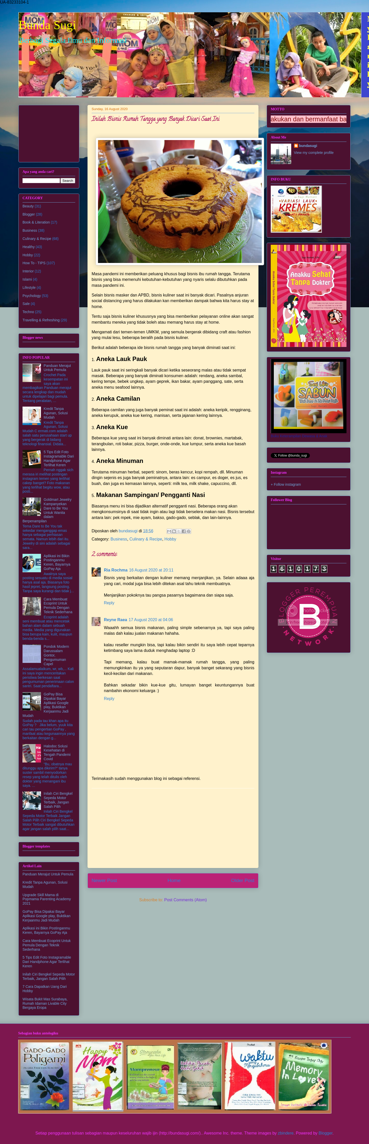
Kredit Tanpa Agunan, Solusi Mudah (56, 413)
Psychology (32, 296)
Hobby (170, 539)
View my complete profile (314, 153)
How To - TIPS (34, 263)
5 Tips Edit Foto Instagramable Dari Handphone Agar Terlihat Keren (59, 458)
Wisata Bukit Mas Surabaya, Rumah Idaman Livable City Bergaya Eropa (45, 1003)
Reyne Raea (115, 620)
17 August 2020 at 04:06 (151, 620)
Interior (28, 271)
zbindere (286, 1133)
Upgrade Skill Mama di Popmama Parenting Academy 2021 (47, 899)
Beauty (28, 206)
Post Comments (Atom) (185, 900)
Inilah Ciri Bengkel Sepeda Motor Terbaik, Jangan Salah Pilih (58, 799)
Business (119, 539)
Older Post (242, 880)
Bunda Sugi (47, 25)
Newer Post (104, 880)
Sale (26, 304)
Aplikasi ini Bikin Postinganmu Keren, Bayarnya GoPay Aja (57, 562)
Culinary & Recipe (145, 539)
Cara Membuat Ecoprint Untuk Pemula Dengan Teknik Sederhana (58, 605)
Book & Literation (36, 222)
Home (174, 880)
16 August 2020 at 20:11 (151, 570)
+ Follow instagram (286, 484)
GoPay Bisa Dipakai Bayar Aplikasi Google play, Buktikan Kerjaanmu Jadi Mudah (46, 705)
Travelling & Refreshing (41, 320)
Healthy (29, 247)
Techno (28, 312)
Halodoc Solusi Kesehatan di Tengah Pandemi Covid (57, 752)
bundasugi (308, 146)
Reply (109, 603)
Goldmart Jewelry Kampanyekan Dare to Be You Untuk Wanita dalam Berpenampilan (47, 510)
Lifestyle (29, 287)
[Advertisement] (173, 828)
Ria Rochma (115, 570)
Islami (27, 279)
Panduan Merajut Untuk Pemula (57, 368)
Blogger (29, 214)
